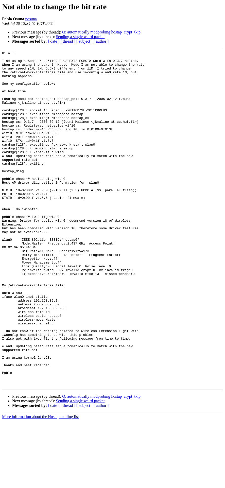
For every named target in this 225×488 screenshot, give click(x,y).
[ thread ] (67, 41)
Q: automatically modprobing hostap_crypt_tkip (101, 32)
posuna (31, 19)
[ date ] (53, 41)
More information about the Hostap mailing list (40, 483)
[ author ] (101, 41)
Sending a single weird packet (80, 36)
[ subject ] (84, 41)
